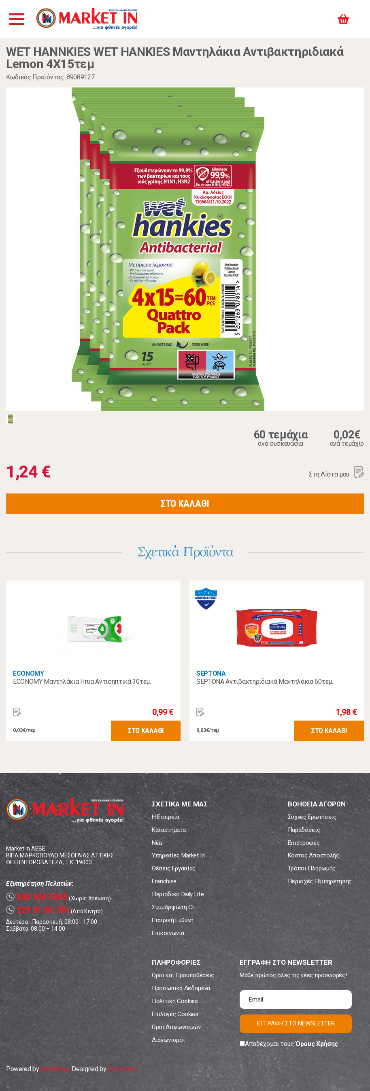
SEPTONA (211, 673)
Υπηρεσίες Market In (178, 855)
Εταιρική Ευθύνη (173, 920)
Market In (87, 19)
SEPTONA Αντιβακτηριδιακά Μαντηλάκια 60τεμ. (264, 681)
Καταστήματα (168, 830)
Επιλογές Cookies (175, 1014)
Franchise (164, 881)
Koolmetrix (122, 1069)
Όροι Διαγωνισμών (176, 1027)
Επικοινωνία (168, 933)
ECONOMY (28, 673)
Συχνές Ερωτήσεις (312, 817)
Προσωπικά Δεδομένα (181, 988)
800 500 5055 (37, 897)
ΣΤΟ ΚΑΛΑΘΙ (185, 503)
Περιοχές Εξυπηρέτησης (320, 881)
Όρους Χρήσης (317, 1044)
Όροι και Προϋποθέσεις (183, 975)
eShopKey (54, 1069)
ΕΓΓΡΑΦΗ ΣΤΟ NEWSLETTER (296, 1023)
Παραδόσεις (304, 830)
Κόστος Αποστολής (313, 855)
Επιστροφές (304, 842)
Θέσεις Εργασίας (174, 868)
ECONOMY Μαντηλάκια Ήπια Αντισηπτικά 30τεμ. (82, 681)
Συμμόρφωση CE (174, 907)
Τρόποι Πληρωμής (312, 868)
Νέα (157, 842)
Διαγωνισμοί (168, 1040)
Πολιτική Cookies (175, 1001)
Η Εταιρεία (165, 817)
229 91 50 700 (38, 910)
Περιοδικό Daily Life (178, 894)
